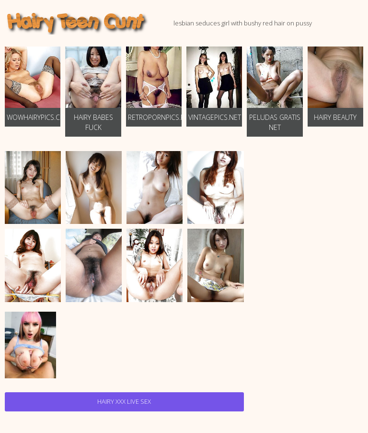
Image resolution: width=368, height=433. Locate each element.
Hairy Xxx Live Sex (124, 401)
